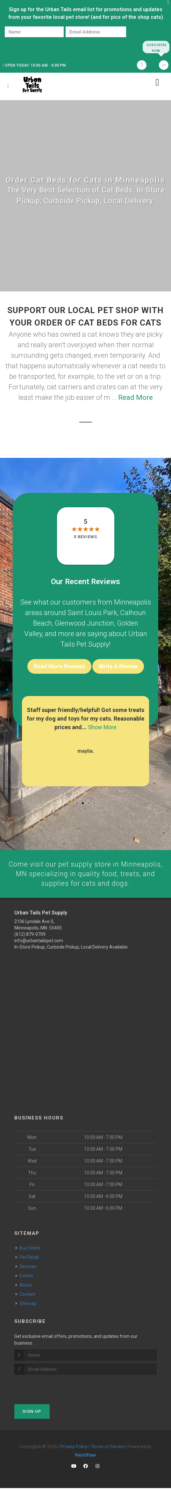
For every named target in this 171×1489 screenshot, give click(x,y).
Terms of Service (107, 1447)
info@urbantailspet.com (38, 941)
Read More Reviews (59, 666)
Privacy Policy (74, 1447)
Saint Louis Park (92, 613)
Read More (135, 398)
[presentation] (27, 46)
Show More (102, 727)
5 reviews (85, 537)
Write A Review (118, 666)
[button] (77, 803)
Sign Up (32, 1412)
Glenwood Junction (84, 623)
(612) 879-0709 (30, 935)
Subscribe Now (155, 47)
